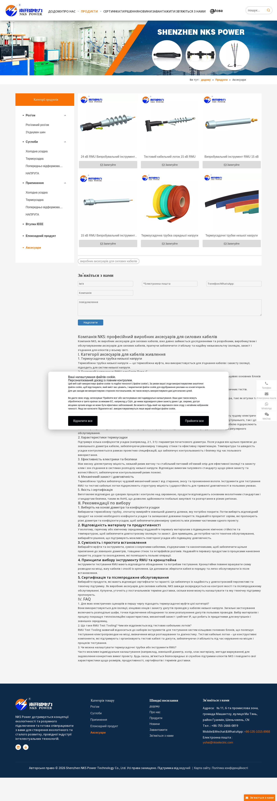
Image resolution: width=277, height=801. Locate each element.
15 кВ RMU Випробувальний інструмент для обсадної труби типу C (108, 236)
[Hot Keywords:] (268, 10)
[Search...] (255, 10)
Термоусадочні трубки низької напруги (231, 235)
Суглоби (32, 141)
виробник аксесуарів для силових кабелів (108, 261)
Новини (155, 723)
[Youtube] (25, 747)
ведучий (185, 768)
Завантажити (158, 729)
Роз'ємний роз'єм (37, 124)
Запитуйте (108, 164)
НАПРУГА (32, 173)
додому (155, 706)
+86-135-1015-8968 (257, 731)
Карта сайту (202, 768)
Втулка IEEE (34, 224)
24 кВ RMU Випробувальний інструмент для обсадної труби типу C (108, 157)
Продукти (156, 718)
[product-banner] (138, 48)
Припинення (35, 182)
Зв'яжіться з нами (161, 735)
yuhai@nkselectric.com (218, 742)
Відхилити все (83, 420)
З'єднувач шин (35, 132)
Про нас (155, 712)
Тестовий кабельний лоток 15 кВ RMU (169, 156)
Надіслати (91, 322)
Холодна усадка (37, 151)
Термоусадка (35, 158)
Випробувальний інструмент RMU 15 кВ (231, 156)
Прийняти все (194, 420)
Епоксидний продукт (41, 235)
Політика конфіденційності (230, 768)
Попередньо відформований (45, 166)
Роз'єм (30, 115)
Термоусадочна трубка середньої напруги (169, 235)
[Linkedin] (18, 747)
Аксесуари (33, 247)
